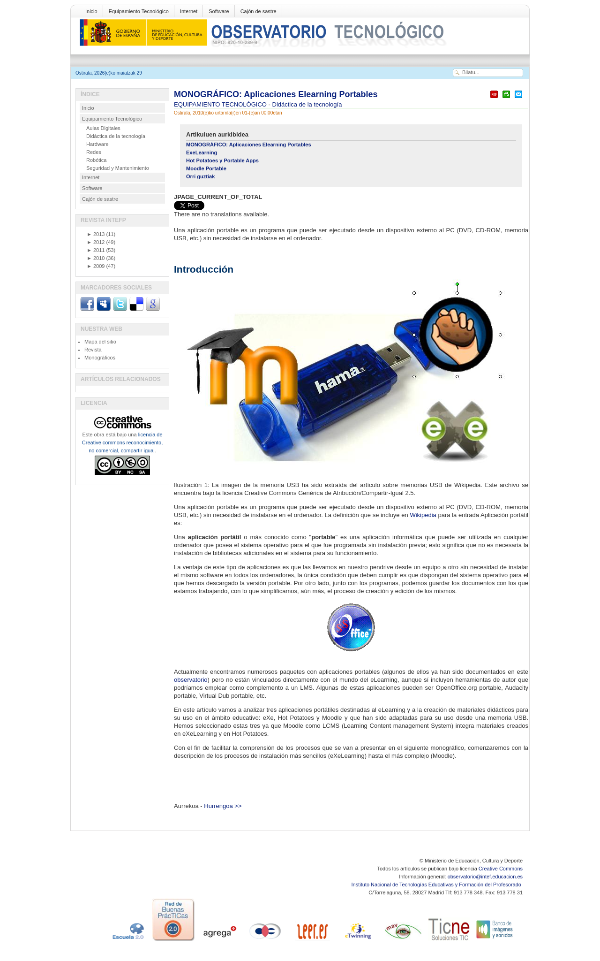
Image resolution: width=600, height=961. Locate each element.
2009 (96, 266)
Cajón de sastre (258, 11)
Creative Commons (501, 868)
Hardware (97, 144)
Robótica (96, 160)
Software (219, 11)
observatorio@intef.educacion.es (485, 876)
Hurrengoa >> (222, 805)
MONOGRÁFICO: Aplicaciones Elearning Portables (275, 94)
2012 (96, 242)
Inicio (91, 11)
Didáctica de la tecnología (307, 104)
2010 (96, 258)
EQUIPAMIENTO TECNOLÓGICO (221, 104)
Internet (188, 11)
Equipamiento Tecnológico (139, 11)
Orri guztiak (200, 176)
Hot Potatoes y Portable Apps (222, 160)
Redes (93, 152)
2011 (96, 250)
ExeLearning (201, 152)
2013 (96, 234)
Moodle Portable (206, 168)
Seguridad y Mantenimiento (117, 168)
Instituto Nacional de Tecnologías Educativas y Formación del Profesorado (437, 884)
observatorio (191, 679)
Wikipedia (423, 515)
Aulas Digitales (103, 128)
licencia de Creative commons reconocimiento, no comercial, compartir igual (122, 442)
